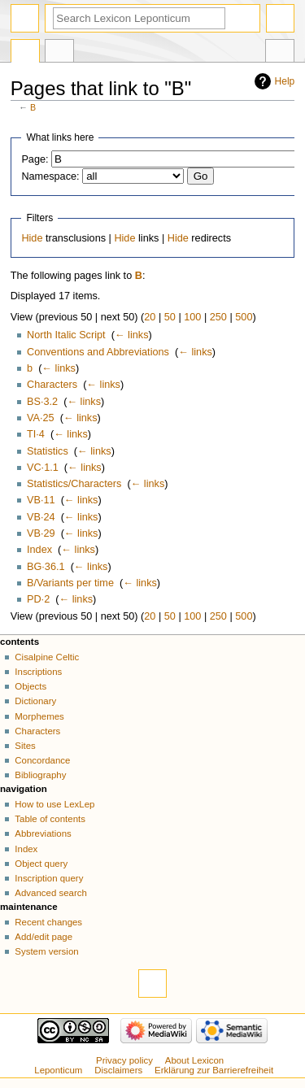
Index (39, 549)
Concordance (42, 760)
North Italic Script (66, 335)
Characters (52, 384)
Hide (31, 238)
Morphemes (39, 716)
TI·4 (36, 434)
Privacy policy (124, 1060)
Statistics (47, 451)
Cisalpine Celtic (47, 657)
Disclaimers (118, 1070)
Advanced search (51, 893)
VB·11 (41, 500)
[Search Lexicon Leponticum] (139, 18)
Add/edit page (43, 937)
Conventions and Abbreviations (98, 352)
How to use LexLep (54, 804)
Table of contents (50, 819)
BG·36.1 (46, 566)
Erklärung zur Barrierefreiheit (214, 1070)
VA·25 (40, 418)
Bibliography (40, 775)
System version (46, 951)
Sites (25, 746)
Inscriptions (38, 672)
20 (149, 317)
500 (243, 317)
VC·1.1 (43, 467)
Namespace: (50, 176)
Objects (30, 686)
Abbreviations (43, 833)
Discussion (59, 53)
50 (170, 317)
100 (192, 317)
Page (25, 53)
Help (285, 81)
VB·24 (41, 517)
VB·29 (41, 533)
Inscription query (49, 878)
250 (218, 317)
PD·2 (38, 599)
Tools (280, 53)
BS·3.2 (42, 401)
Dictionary (35, 701)
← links (132, 335)
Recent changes (48, 922)
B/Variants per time (70, 583)
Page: (34, 159)
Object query (41, 863)
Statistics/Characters (74, 484)
